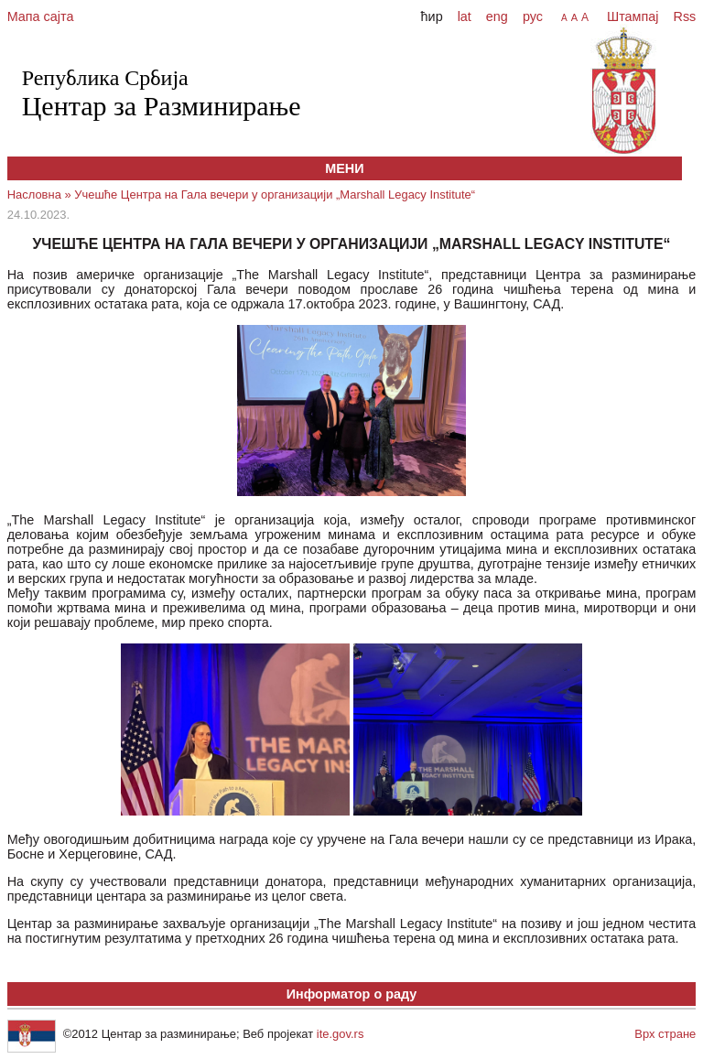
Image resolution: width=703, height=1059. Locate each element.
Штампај (633, 16)
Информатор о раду (352, 994)
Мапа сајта (40, 16)
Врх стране (665, 1034)
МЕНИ (344, 168)
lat (464, 16)
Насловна (34, 194)
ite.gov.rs (340, 1034)
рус (533, 16)
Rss (683, 16)
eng (497, 16)
